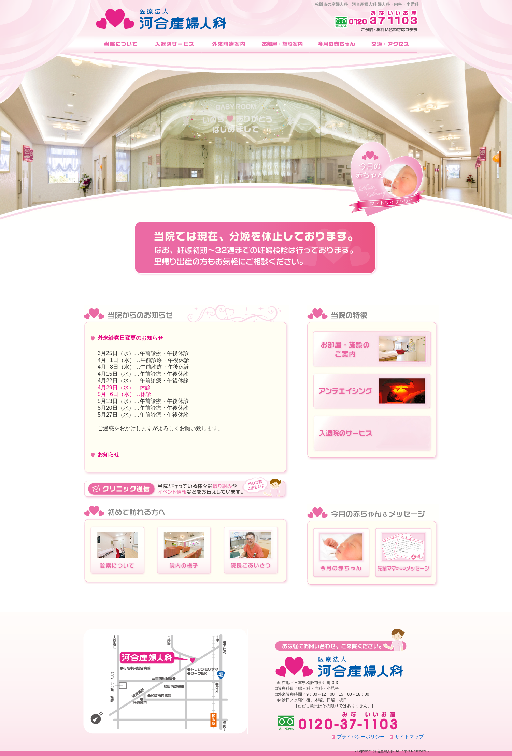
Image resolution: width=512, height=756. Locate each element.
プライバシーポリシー (361, 736)
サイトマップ (409, 736)
